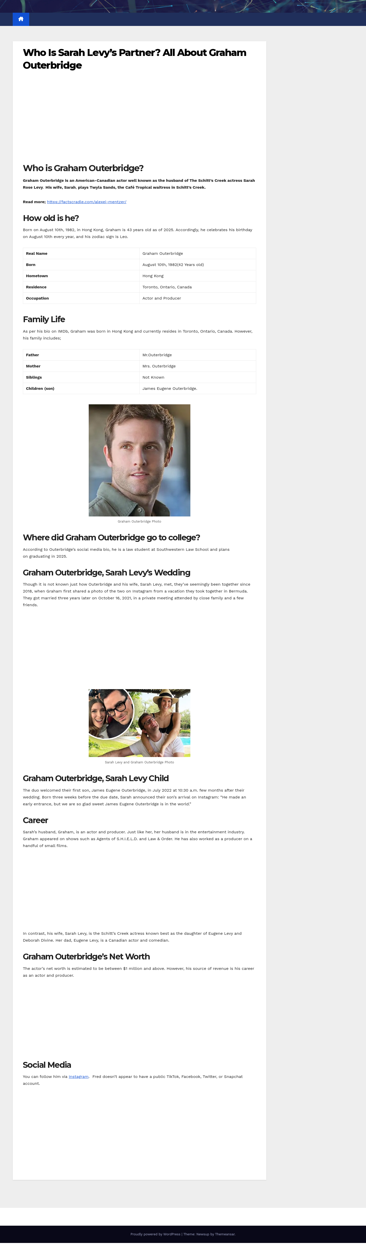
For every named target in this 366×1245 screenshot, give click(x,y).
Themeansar (225, 1234)
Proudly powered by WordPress (155, 1234)
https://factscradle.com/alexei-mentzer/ (87, 201)
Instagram (78, 1076)
